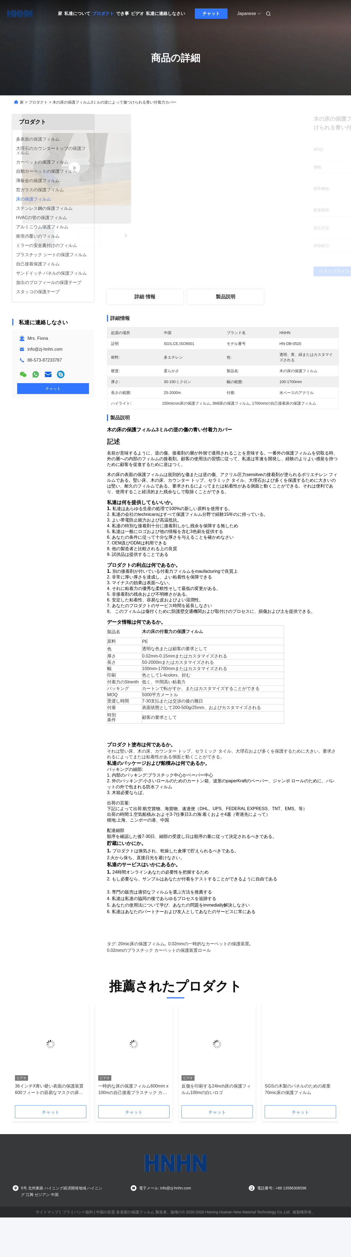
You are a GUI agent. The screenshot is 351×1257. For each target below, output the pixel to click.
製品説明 (225, 296)
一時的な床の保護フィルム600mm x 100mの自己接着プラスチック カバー (133, 1106)
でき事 (122, 13)
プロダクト (103, 13)
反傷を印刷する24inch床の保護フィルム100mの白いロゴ (216, 1105)
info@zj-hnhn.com (45, 349)
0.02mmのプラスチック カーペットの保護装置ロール (159, 966)
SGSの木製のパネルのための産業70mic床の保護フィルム (298, 1105)
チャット (211, 13)
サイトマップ (47, 1228)
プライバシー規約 (78, 1228)
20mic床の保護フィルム (141, 959)
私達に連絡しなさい (165, 13)
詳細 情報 (144, 296)
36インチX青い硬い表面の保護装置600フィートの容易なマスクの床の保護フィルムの (49, 1106)
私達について (77, 13)
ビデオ (137, 13)
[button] (29, 1073)
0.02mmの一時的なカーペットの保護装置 (208, 959)
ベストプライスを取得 (251, 271)
